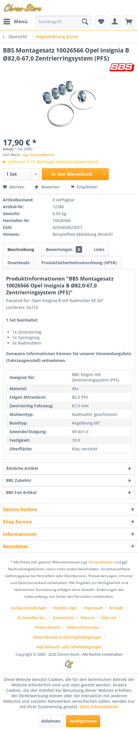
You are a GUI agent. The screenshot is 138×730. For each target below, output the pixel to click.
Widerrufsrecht (48, 627)
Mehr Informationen (98, 706)
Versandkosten (101, 562)
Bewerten (47, 187)
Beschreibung (20, 249)
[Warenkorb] (129, 21)
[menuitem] (15, 21)
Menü (15, 21)
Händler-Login (65, 607)
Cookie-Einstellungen (28, 607)
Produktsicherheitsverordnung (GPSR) (79, 262)
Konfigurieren (83, 721)
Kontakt (116, 607)
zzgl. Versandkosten (38, 154)
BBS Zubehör (18, 480)
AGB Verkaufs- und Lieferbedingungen (69, 646)
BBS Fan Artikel (21, 492)
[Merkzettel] (100, 21)
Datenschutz (63, 617)
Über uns (108, 617)
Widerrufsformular (83, 627)
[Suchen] (85, 21)
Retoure (87, 617)
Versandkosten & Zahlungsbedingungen (67, 637)
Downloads (18, 262)
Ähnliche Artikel (22, 468)
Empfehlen (84, 187)
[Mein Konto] (114, 21)
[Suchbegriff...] (63, 21)
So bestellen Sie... (32, 617)
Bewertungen (64, 249)
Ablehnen (50, 721)
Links (99, 249)
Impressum (93, 607)
